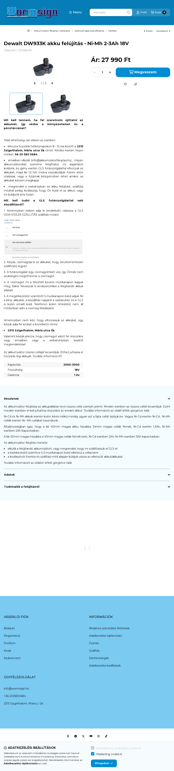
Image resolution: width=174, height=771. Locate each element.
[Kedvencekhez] (125, 84)
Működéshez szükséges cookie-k (118, 748)
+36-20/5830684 (15, 696)
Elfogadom (104, 763)
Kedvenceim (12, 658)
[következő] (52, 83)
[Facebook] (68, 736)
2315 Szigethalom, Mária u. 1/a (23, 703)
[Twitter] (83, 736)
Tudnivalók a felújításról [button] (21, 486)
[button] (75, 12)
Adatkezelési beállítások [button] (105, 665)
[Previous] (6, 103)
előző (148, 30)
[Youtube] (91, 736)
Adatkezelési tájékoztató (105, 635)
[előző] (35, 83)
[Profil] (141, 12)
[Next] (81, 103)
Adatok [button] (9, 474)
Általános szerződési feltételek (109, 628)
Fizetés (94, 643)
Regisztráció (12, 635)
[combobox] (111, 12)
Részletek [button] (11, 398)
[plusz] (110, 72)
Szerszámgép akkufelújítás (89, 30)
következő (163, 30)
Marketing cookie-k (109, 754)
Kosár (7, 650)
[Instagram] (98, 736)
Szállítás (94, 650)
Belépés (9, 628)
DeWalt (112, 30)
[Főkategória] (28, 30)
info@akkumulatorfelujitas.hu (51, 160)
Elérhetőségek (99, 658)
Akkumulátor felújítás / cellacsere (52, 30)
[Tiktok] (106, 736)
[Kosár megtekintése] (158, 12)
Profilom (9, 643)
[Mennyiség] (102, 72)
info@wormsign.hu (16, 688)
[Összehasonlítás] (135, 84)
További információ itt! (47, 356)
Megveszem (143, 72)
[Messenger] (75, 736)
